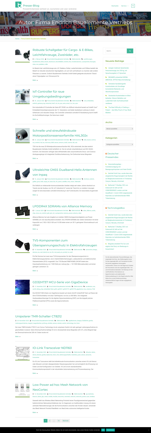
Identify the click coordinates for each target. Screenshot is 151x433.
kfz (53, 251)
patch (60, 180)
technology (70, 322)
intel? (53, 102)
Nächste (65, 420)
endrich (66, 60)
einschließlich (59, 60)
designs (79, 320)
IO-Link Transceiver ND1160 (52, 347)
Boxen (46, 60)
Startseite (114, 5)
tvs (68, 251)
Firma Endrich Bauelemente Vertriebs (58, 58)
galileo (34, 180)
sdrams (75, 212)
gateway (40, 102)
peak (58, 251)
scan (87, 395)
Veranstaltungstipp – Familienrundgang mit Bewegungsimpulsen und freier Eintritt (118, 165)
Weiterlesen (110, 430)
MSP (52, 141)
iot (56, 102)
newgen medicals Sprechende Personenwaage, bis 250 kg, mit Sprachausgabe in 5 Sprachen (117, 69)
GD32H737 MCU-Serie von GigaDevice (60, 281)
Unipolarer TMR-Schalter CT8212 (38, 315)
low (51, 354)
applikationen (72, 320)
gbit (48, 212)
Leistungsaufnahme (21, 322)
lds (54, 180)
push (79, 354)
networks (79, 395)
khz (70, 60)
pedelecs (41, 63)
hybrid (45, 251)
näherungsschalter (65, 354)
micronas (48, 141)
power (71, 212)
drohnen (86, 178)
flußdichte (85, 320)
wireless (92, 395)
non (37, 63)
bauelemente (36, 60)
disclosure (52, 60)
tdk (73, 141)
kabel (48, 354)
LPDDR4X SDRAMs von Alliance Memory (62, 205)
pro (61, 251)
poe (61, 102)
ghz (51, 212)
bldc (85, 139)
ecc (41, 212)
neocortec (61, 395)
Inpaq (45, 180)
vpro (76, 102)
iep (44, 102)
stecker (59, 322)
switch (64, 322)
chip (34, 212)
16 (58, 420)
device (34, 354)
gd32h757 (66, 288)
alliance (89, 209)
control (93, 139)
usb (76, 141)
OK (103, 430)
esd (41, 251)
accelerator (89, 285)
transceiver (36, 356)
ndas (34, 63)
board (89, 139)
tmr (75, 322)
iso (43, 141)
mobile (50, 395)
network (72, 395)
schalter (50, 322)
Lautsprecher (85, 60)
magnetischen (37, 322)
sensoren (88, 354)
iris (58, 102)
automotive (89, 249)
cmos (37, 212)
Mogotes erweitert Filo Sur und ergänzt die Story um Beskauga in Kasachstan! (117, 245)
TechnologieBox (116, 207)
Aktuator (88, 351)
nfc (57, 180)
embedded (90, 100)
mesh (46, 395)
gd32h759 (73, 288)
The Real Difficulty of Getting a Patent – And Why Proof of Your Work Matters (118, 109)
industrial (48, 102)
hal (41, 141)
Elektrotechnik (76, 58)
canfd (34, 288)
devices (35, 251)
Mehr (34, 79)
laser (51, 180)
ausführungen (88, 58)
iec (48, 251)
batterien (91, 393)
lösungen (93, 60)
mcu (85, 288)
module (55, 395)
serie (64, 102)
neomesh (67, 395)
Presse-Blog (31, 5)
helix (41, 180)
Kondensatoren (76, 60)
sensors (61, 141)
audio (93, 209)
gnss (38, 180)
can (94, 285)
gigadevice (80, 288)
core (85, 100)
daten (93, 351)
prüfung (44, 322)
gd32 (55, 288)
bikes (42, 60)
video (79, 212)
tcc (71, 102)
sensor (56, 141)
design (95, 249)
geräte (91, 320)
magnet (30, 322)
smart (68, 102)
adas (84, 209)
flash (52, 288)
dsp (42, 288)
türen (78, 322)
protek (65, 251)
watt (71, 251)
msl (55, 251)
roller (46, 63)
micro (54, 354)
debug (38, 288)
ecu (34, 141)
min (58, 354)
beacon (35, 395)
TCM (93, 288)
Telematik (77, 180)
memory (65, 212)
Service (124, 5)
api (87, 393)
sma (68, 180)
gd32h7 (60, 288)
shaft (65, 141)
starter (70, 141)
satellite (64, 180)
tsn (74, 102)
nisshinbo (74, 354)
